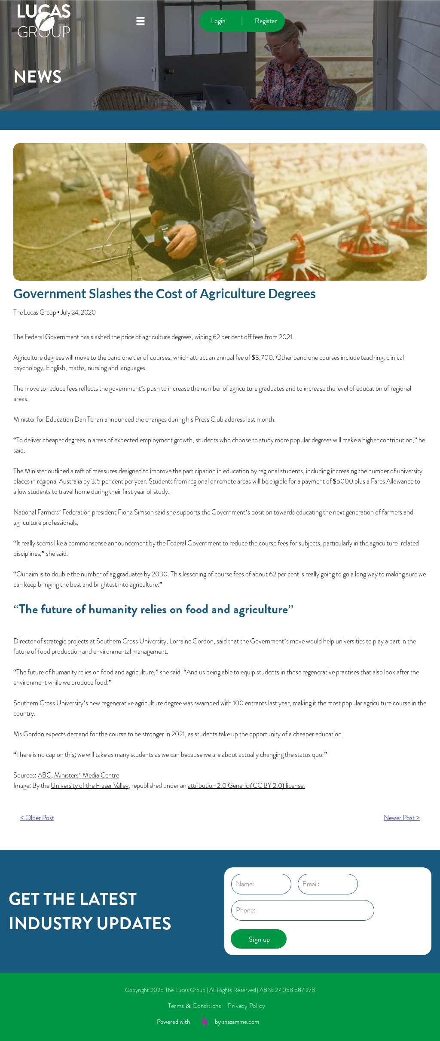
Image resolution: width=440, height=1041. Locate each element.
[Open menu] (140, 21)
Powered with (173, 1021)
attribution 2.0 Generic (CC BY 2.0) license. (246, 785)
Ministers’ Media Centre (86, 775)
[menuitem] (198, 1006)
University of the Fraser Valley (89, 785)
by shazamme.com (237, 1021)
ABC (44, 775)
